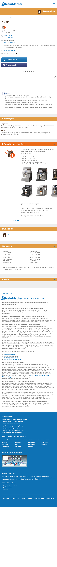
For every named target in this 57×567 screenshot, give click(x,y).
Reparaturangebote (8, 118)
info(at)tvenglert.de (9, 50)
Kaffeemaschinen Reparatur (11, 428)
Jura (31, 375)
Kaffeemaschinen (13, 235)
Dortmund (6, 446)
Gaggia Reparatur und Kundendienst (13, 430)
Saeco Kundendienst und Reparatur (13, 421)
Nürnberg (45, 442)
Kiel (17, 444)
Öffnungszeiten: (7, 246)
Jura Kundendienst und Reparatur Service (15, 419)
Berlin (5, 442)
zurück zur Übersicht (9, 18)
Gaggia (10, 377)
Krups (47, 375)
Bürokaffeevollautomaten (12, 359)
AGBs (23, 498)
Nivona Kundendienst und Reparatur (13, 427)
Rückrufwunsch (10, 60)
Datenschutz (15, 498)
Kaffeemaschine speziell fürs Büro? (13, 144)
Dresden (18, 446)
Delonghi (42, 375)
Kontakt (30, 498)
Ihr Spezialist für (7, 229)
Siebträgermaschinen (11, 358)
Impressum (5, 279)
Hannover (32, 442)
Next (1, 69)
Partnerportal (50, 498)
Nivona (4, 377)
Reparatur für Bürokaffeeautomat (12, 432)
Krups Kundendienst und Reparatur (13, 425)
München (19, 442)
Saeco (36, 375)
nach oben (5, 293)
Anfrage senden (10, 65)
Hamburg (32, 444)
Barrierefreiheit (39, 498)
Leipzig (31, 446)
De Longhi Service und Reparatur (12, 423)
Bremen (5, 444)
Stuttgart (44, 444)
